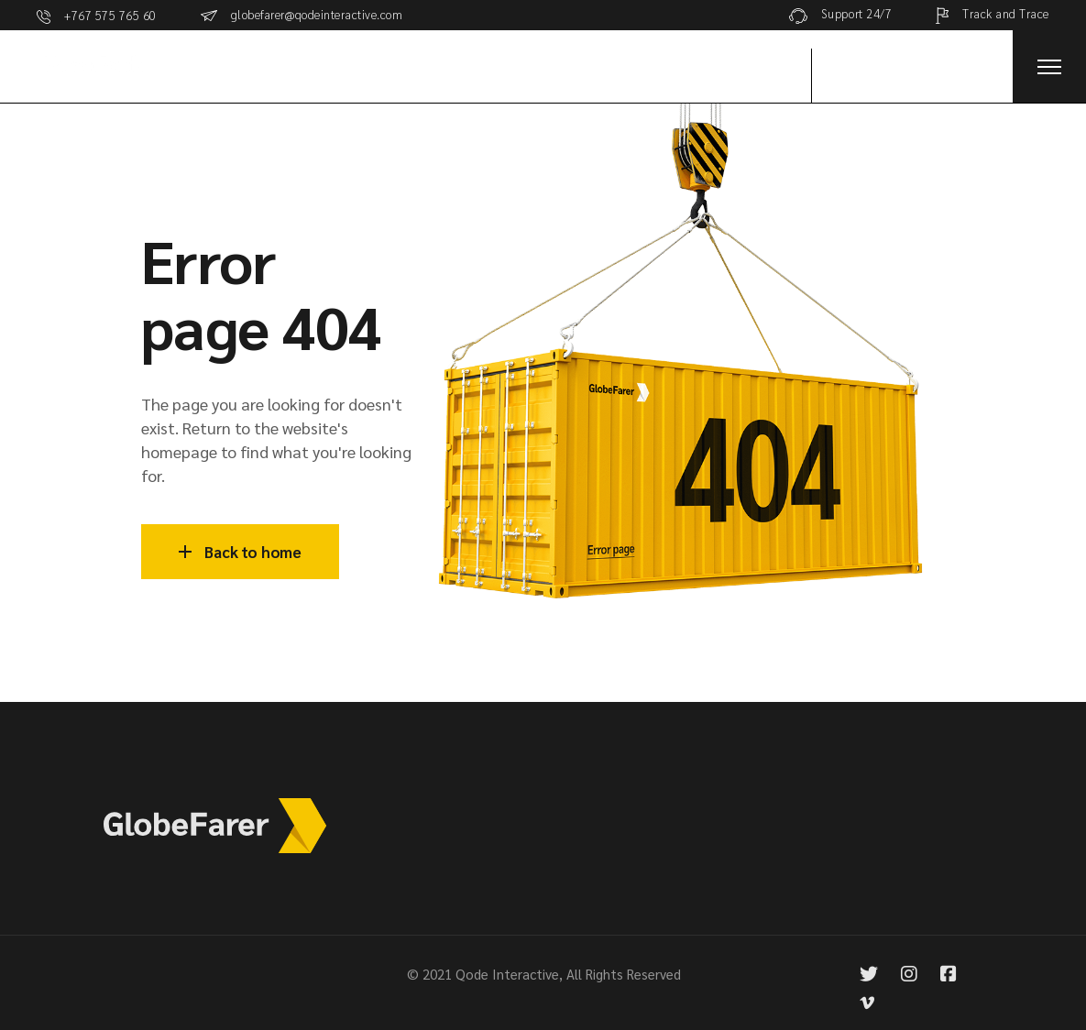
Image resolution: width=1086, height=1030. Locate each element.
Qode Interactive (507, 973)
